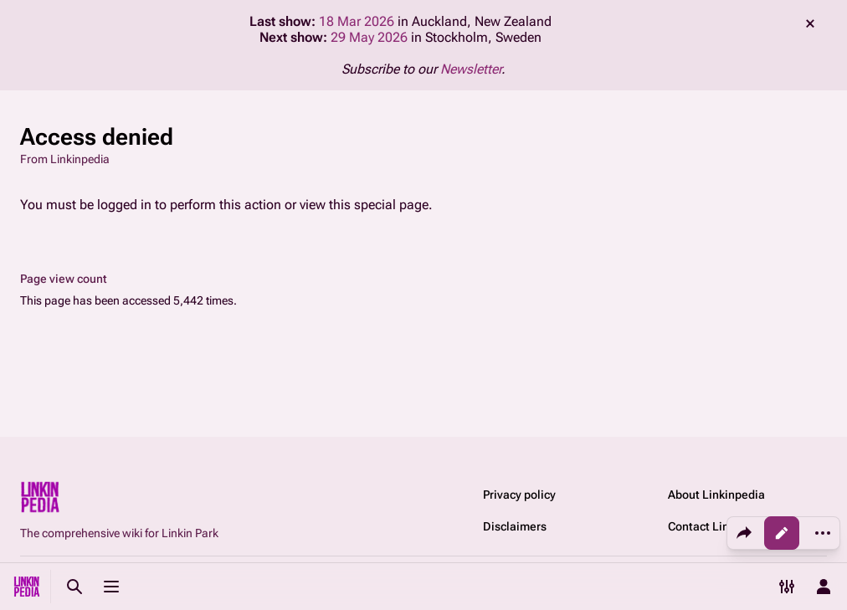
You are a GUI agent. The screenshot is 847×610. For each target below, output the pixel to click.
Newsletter (470, 69)
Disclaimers (515, 526)
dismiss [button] (810, 23)
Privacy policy (519, 494)
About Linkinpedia (716, 494)
